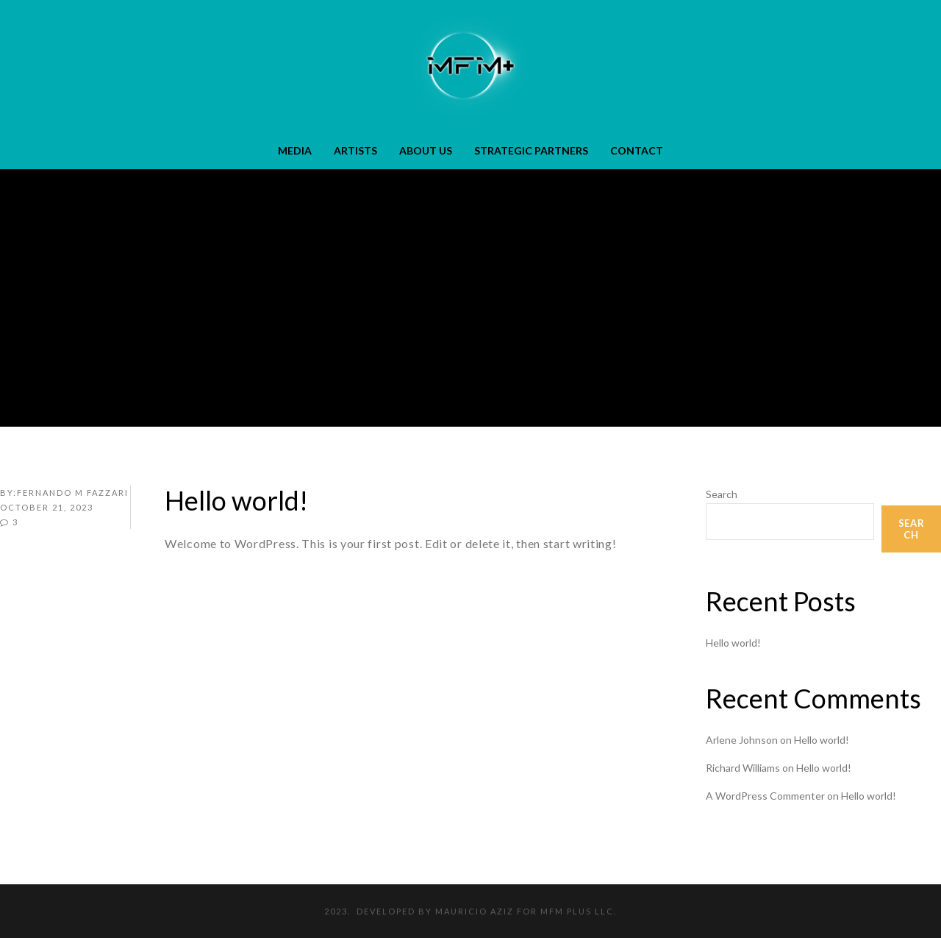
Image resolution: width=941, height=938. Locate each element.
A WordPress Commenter (765, 795)
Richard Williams (743, 767)
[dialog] (913, 908)
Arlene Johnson (742, 739)
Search (721, 494)
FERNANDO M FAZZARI (73, 492)
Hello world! (733, 642)
